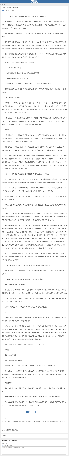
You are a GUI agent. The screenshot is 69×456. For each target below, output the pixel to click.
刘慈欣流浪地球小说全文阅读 (10, 430)
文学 (4, 4)
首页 (1, 4)
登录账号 (9, 445)
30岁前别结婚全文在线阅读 (9, 429)
